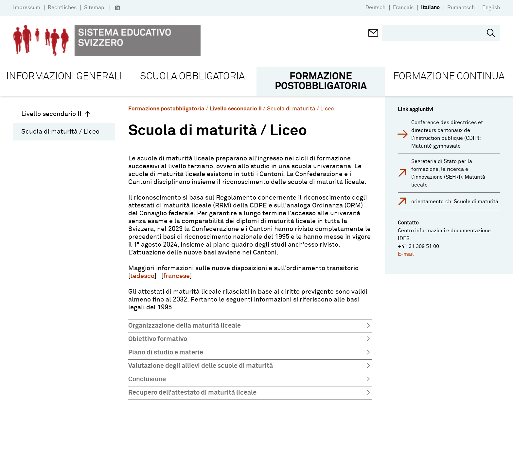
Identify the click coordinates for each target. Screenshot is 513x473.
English (491, 7)
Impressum (26, 7)
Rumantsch (461, 7)
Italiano (430, 7)
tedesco (142, 276)
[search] (436, 32)
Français (403, 7)
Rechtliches (62, 7)
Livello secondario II (56, 114)
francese (176, 276)
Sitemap (94, 7)
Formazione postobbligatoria (166, 109)
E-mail (406, 254)
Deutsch (375, 7)
